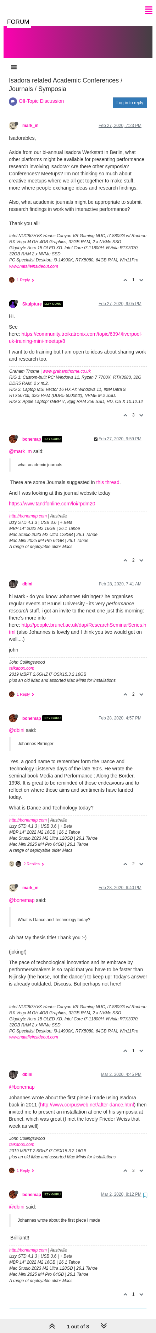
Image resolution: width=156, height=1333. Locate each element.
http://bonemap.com (28, 508)
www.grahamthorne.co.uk (67, 364)
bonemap (31, 432)
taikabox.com (21, 661)
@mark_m (20, 444)
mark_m (30, 118)
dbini (27, 576)
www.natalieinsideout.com (33, 259)
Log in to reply (130, 95)
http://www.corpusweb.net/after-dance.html (87, 1097)
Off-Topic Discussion (41, 94)
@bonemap (22, 893)
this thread (107, 475)
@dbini (16, 723)
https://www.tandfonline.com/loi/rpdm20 (52, 496)
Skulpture (32, 296)
